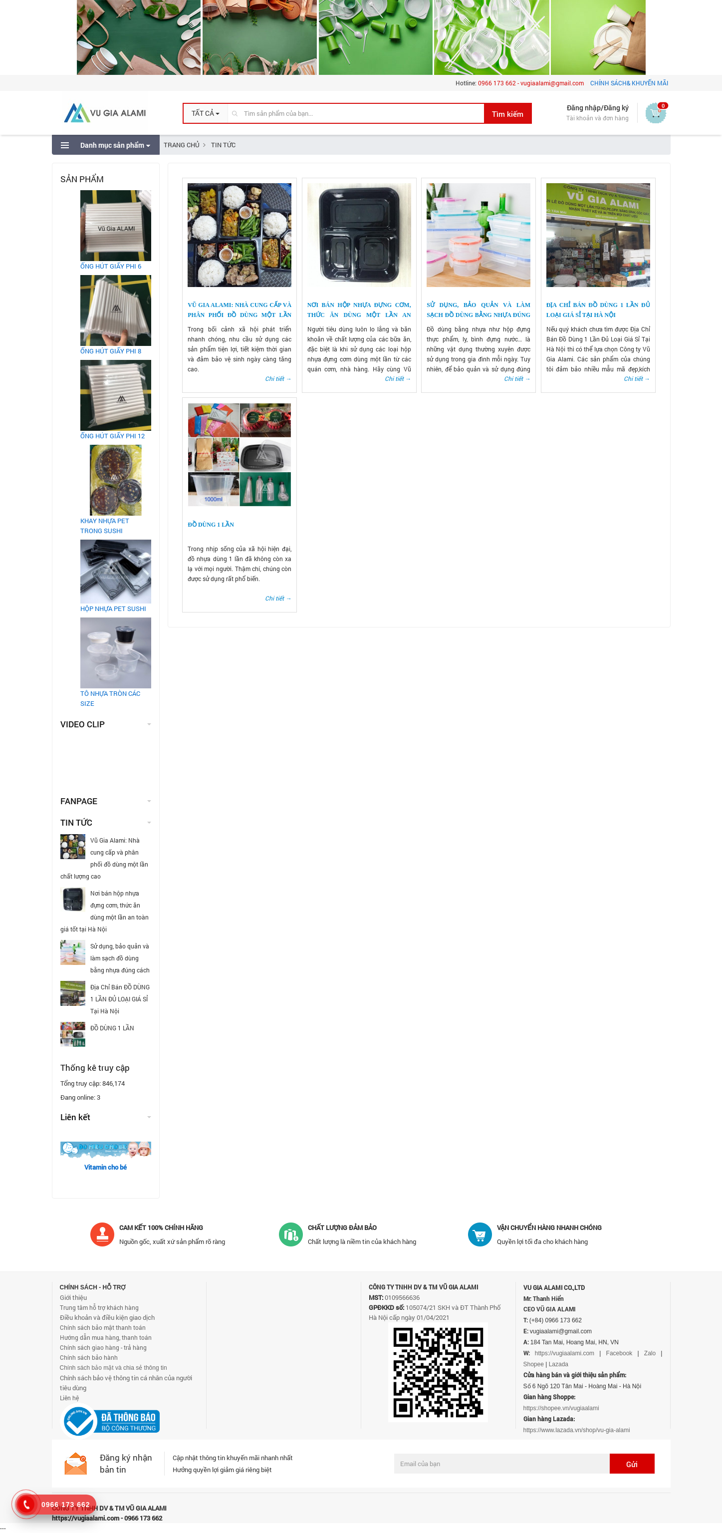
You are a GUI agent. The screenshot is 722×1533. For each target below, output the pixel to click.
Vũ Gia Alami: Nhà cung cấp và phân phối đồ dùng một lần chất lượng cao (239, 315)
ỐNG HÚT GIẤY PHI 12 (112, 435)
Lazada (558, 1364)
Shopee (533, 1364)
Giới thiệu (73, 1297)
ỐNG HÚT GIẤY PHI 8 (110, 350)
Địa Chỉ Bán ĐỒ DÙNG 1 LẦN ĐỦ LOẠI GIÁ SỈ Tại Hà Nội (105, 998)
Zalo (650, 1353)
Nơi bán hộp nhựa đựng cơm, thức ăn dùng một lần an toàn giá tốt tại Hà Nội (359, 315)
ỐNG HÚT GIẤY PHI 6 (110, 266)
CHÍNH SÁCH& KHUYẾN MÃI (629, 83)
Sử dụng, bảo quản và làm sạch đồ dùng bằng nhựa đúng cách (478, 315)
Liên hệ (69, 1398)
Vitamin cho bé (105, 1167)
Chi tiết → (278, 378)
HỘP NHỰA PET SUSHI (113, 608)
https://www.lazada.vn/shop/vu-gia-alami (576, 1430)
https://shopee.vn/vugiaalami (561, 1408)
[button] (206, 113)
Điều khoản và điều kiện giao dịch (107, 1317)
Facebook (619, 1353)
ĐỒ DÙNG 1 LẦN (211, 524)
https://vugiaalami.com (564, 1353)
